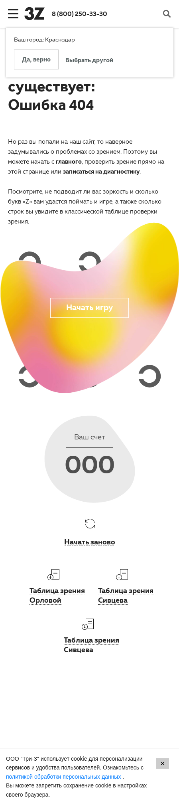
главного (69, 161)
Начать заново (89, 541)
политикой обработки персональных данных (64, 776)
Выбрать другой (89, 61)
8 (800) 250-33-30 (79, 13)
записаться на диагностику (101, 171)
